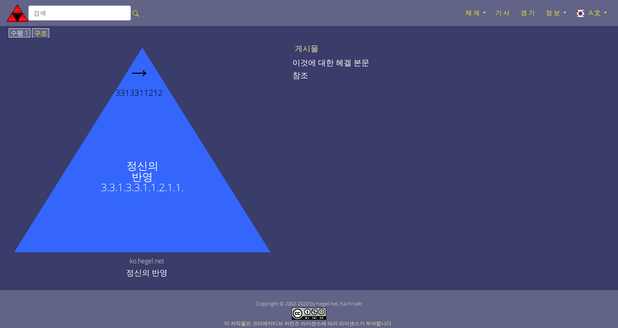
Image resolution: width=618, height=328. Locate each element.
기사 (503, 13)
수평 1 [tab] (19, 33)
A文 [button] (589, 13)
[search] (79, 13)
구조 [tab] (40, 33)
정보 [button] (554, 13)
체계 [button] (473, 13)
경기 (528, 13)
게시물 (306, 48)
